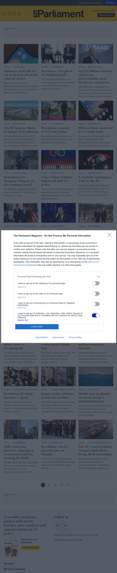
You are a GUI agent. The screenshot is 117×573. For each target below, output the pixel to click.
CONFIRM (37, 327)
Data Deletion (41, 337)
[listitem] (59, 276)
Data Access (58, 337)
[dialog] (58, 286)
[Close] (110, 236)
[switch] (96, 283)
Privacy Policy (75, 337)
